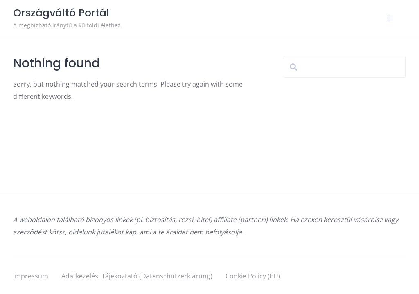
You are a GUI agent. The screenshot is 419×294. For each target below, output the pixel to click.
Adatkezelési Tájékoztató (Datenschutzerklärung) (136, 276)
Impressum (30, 276)
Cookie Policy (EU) (252, 276)
